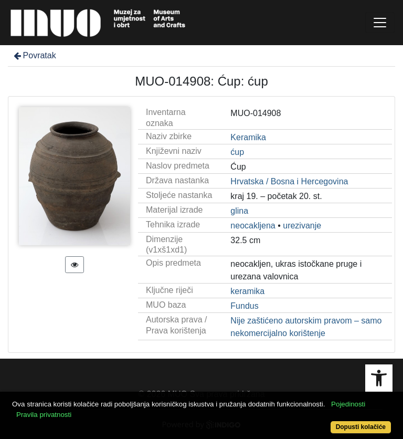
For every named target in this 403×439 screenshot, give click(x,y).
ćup (237, 152)
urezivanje (302, 225)
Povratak (34, 55)
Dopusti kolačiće (361, 427)
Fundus (244, 305)
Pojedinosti (348, 404)
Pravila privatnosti (43, 415)
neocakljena (252, 225)
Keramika (248, 137)
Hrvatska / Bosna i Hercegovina (289, 181)
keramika (247, 291)
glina (239, 210)
